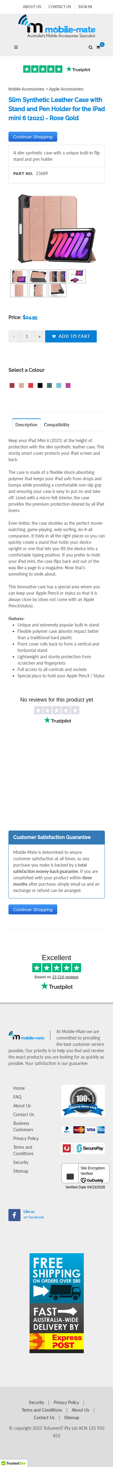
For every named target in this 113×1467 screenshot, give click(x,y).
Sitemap (20, 1171)
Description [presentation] (26, 424)
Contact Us (60, 7)
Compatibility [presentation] (56, 424)
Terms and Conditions (23, 1150)
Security (20, 1162)
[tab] (26, 424)
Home (19, 1088)
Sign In (85, 7)
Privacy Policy (26, 1138)
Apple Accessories (66, 89)
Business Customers (23, 1126)
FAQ (17, 1096)
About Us (32, 7)
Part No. (23, 173)
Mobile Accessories (26, 89)
